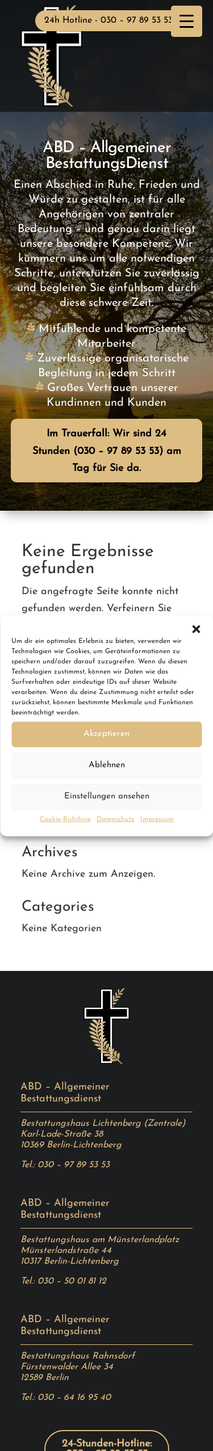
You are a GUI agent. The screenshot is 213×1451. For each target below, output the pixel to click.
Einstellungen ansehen (106, 796)
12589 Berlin (44, 1377)
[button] (196, 628)
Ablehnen (107, 765)
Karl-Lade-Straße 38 (61, 1134)
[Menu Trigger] (186, 21)
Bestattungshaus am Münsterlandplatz (99, 1239)
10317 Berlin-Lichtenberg (69, 1261)
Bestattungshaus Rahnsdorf (77, 1356)
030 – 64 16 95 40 (74, 1397)
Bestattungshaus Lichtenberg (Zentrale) (102, 1123)
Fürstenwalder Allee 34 (66, 1367)
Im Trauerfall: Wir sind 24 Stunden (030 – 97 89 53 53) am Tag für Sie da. (106, 451)
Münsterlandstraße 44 (65, 1250)
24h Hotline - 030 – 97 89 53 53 (108, 20)
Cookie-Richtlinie (65, 818)
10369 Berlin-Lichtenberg (71, 1145)
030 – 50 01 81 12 (71, 1281)
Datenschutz (116, 818)
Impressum (157, 818)
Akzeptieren (106, 734)
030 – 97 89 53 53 (73, 1165)
